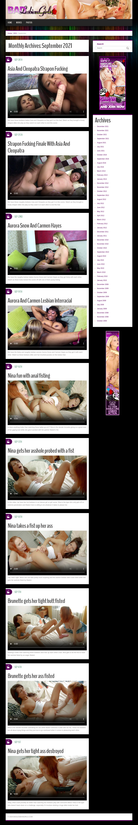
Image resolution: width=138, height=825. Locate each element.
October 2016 (102, 155)
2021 (15, 33)
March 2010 (101, 272)
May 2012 (100, 211)
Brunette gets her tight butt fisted (36, 601)
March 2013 (101, 171)
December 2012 (102, 183)
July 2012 (100, 203)
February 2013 (102, 175)
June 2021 (101, 151)
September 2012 (103, 195)
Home (10, 22)
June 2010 (101, 264)
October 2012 (102, 191)
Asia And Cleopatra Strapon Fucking (38, 69)
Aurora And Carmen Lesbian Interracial (40, 301)
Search (100, 44)
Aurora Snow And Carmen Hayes (34, 226)
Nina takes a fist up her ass (30, 526)
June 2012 (101, 207)
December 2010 (102, 240)
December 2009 (102, 284)
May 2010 (100, 268)
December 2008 (102, 313)
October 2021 (102, 135)
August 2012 (101, 199)
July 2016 (100, 167)
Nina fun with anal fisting (29, 376)
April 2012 (100, 216)
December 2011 (102, 232)
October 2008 (102, 321)
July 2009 (100, 305)
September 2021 (103, 139)
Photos (29, 22)
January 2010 (102, 280)
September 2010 (103, 252)
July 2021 (100, 147)
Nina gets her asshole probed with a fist (41, 451)
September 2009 (103, 296)
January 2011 (102, 236)
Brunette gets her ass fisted (31, 676)
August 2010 (101, 256)
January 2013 (102, 179)
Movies (19, 22)
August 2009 (101, 301)
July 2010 (100, 260)
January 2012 (102, 228)
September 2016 (103, 159)
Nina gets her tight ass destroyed (35, 751)
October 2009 (102, 292)
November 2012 (102, 187)
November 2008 (102, 317)
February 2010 (102, 276)
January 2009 (102, 309)
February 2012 (102, 224)
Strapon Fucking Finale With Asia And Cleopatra (39, 147)
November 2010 (102, 244)
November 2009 (102, 288)
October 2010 (102, 248)
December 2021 (102, 126)
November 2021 (102, 130)
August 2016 (101, 163)
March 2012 (101, 220)
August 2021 (101, 143)
